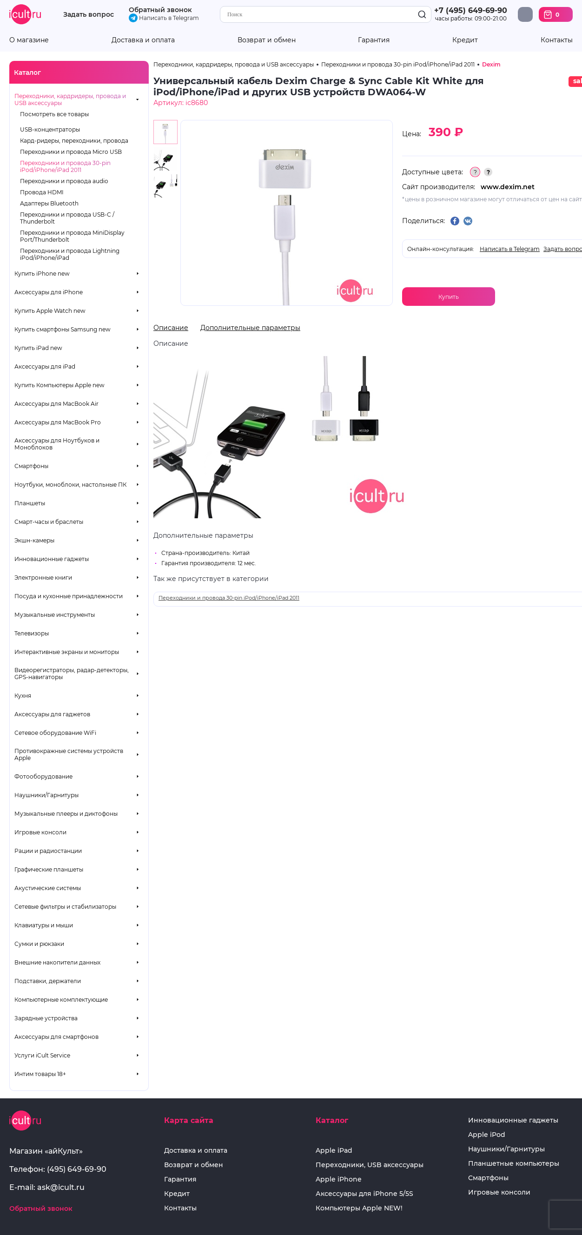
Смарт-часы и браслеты (48, 521)
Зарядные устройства (46, 1018)
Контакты (557, 40)
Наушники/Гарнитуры (46, 795)
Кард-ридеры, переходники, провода (74, 140)
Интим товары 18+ (40, 1073)
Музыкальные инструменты (54, 614)
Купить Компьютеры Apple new (59, 385)
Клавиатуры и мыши (43, 925)
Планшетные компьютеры (513, 1163)
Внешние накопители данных (57, 962)
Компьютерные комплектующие (61, 999)
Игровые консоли (40, 832)
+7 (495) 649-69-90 (470, 10)
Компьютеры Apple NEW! (359, 1208)
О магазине (29, 40)
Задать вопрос (88, 14)
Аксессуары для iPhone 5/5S (364, 1193)
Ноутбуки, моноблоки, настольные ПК (70, 484)
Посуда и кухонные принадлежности (68, 596)
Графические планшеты (48, 869)
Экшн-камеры (34, 540)
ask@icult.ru (61, 1187)
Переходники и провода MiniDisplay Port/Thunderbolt (72, 236)
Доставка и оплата (143, 40)
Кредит (465, 40)
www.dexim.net (508, 187)
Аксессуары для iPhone (48, 292)
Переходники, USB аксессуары (369, 1165)
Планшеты (29, 503)
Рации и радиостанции (48, 850)
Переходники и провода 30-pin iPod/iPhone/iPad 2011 (65, 166)
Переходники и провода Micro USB (71, 151)
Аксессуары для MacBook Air (56, 403)
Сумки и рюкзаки (39, 943)
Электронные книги (43, 577)
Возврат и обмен (267, 40)
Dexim (491, 64)
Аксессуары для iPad (44, 366)
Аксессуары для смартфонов (56, 1036)
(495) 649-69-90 (76, 1169)
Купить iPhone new (42, 273)
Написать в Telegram (164, 17)
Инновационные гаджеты (51, 558)
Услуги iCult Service (42, 1055)
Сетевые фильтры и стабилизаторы (65, 906)
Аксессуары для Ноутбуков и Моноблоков (56, 444)
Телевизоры (31, 633)
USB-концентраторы (50, 129)
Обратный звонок (160, 10)
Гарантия (374, 40)
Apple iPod (486, 1134)
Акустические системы (47, 888)
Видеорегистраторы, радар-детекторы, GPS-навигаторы (71, 673)
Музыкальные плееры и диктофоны (66, 813)
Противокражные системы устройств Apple (68, 754)
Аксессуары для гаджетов (52, 714)
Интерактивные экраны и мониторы (66, 651)
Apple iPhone (339, 1179)
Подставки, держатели (47, 980)
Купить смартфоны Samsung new (62, 329)
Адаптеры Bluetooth (49, 203)
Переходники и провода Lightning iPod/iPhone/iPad (69, 254)
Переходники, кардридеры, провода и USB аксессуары (70, 99)
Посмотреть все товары (54, 114)
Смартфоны (31, 465)
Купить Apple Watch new (50, 310)
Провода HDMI (42, 192)
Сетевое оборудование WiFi (55, 732)
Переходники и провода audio (64, 181)
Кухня (22, 695)
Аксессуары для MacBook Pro (57, 422)
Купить (448, 296)
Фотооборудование (43, 776)
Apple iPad (334, 1150)
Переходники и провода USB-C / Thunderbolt (67, 218)
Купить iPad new (38, 347)
